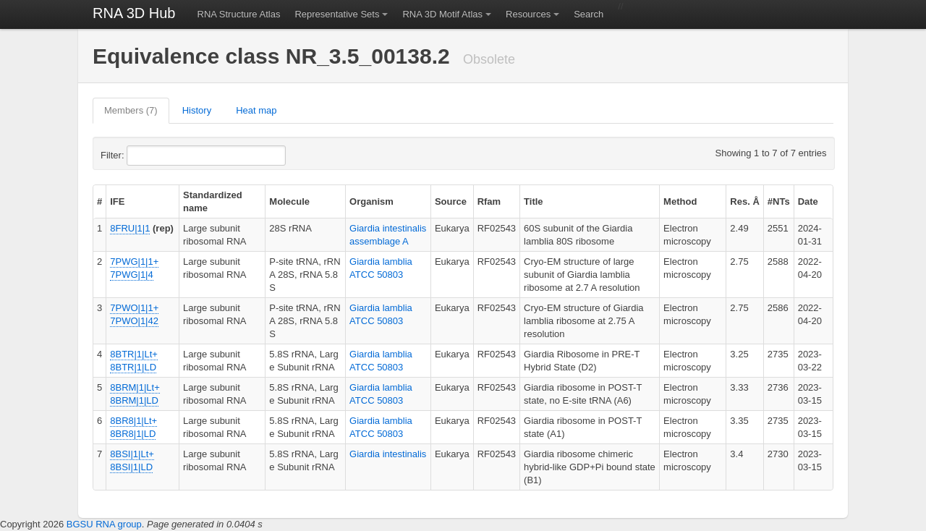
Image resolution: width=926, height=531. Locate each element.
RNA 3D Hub (134, 13)
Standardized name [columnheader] (212, 201)
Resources (528, 14)
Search (588, 14)
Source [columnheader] (451, 201)
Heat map (256, 110)
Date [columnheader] (808, 201)
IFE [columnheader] (117, 201)
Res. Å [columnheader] (744, 201)
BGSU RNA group (104, 524)
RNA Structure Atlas (239, 14)
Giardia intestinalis (387, 454)
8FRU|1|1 (130, 228)
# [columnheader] (99, 201)
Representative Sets (336, 14)
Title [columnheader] (533, 201)
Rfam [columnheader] (489, 201)
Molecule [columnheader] (289, 201)
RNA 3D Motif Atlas (442, 14)
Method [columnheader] (680, 201)
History (196, 110)
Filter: (148, 155)
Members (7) (131, 110)
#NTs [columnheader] (779, 201)
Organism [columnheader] (371, 201)
